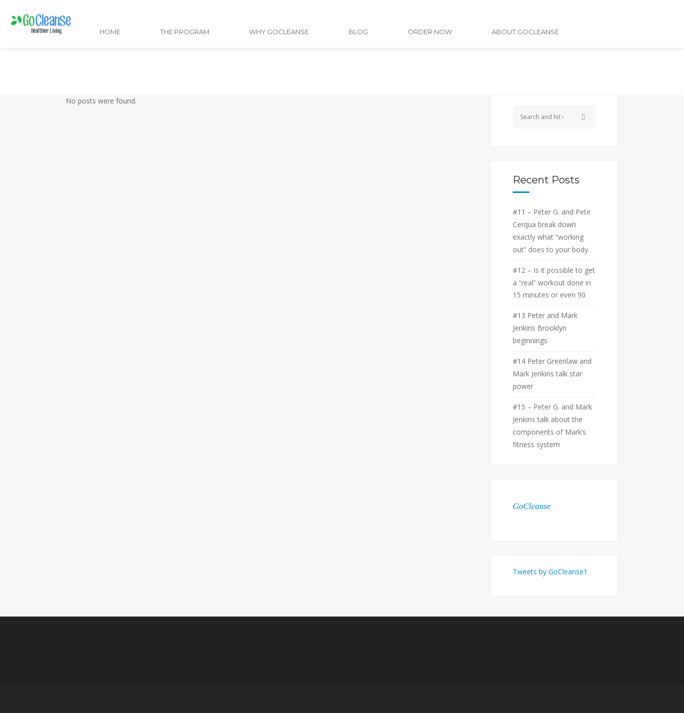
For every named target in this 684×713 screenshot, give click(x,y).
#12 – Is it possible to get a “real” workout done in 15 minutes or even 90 (554, 282)
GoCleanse (532, 506)
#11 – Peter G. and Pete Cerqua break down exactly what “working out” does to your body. (552, 230)
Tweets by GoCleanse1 (550, 571)
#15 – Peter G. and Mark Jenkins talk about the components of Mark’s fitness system (552, 425)
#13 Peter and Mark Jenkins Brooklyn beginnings (545, 328)
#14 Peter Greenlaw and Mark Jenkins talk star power (552, 373)
